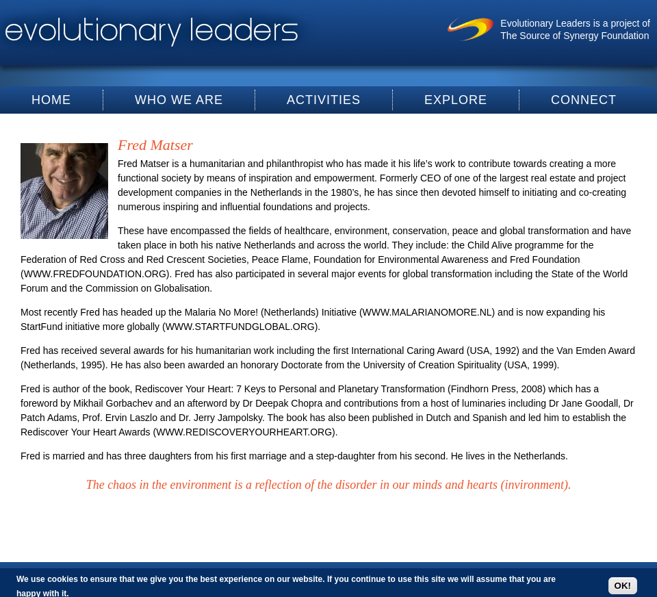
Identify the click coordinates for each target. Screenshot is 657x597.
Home (51, 100)
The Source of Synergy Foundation (574, 35)
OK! (623, 586)
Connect (584, 100)
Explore (455, 100)
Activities (324, 100)
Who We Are (179, 100)
